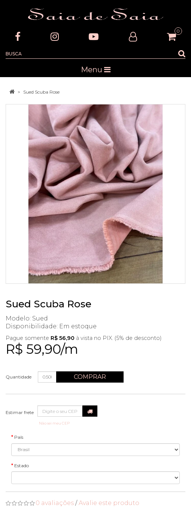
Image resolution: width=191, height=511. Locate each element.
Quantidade (18, 377)
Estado (21, 465)
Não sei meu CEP (54, 423)
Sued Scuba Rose (41, 92)
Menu (95, 69)
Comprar (90, 376)
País (18, 437)
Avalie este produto (109, 503)
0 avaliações (55, 503)
